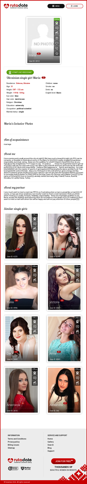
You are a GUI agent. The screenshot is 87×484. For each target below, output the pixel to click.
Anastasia (13, 405)
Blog (50, 448)
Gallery (51, 442)
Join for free (63, 461)
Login (75, 6)
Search (51, 445)
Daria (10, 353)
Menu (57, 6)
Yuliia (10, 302)
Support (51, 451)
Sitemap (11, 448)
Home (50, 439)
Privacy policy (14, 442)
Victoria (54, 302)
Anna (52, 353)
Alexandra (56, 405)
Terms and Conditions (17, 439)
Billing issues (13, 445)
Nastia (11, 251)
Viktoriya (55, 251)
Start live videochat (22, 72)
